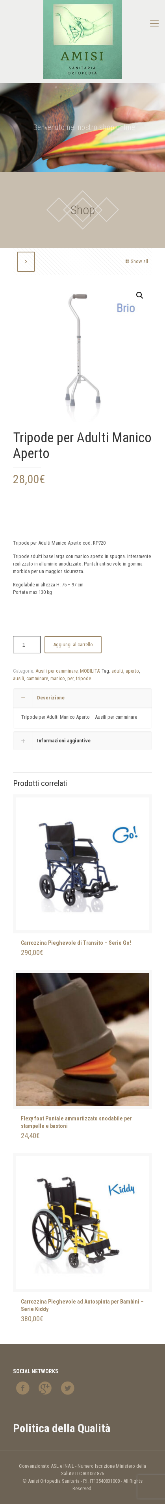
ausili (18, 678)
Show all (136, 261)
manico (57, 678)
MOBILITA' (90, 671)
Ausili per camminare (56, 671)
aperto (132, 671)
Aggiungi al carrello (73, 644)
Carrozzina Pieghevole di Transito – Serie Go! (76, 943)
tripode (83, 678)
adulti (117, 671)
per (70, 678)
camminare (37, 678)
